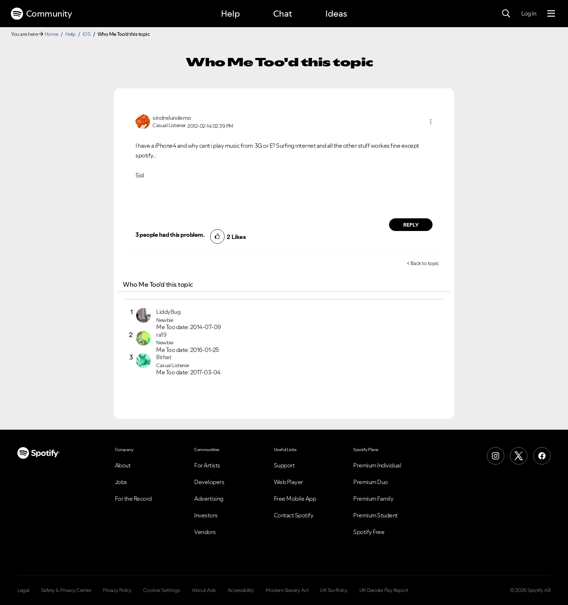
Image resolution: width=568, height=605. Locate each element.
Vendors (205, 532)
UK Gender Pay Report (383, 590)
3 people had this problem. (169, 235)
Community (41, 14)
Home (51, 34)
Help (230, 14)
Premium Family (373, 499)
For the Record (133, 499)
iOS (87, 34)
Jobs (121, 482)
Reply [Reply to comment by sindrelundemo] (411, 224)
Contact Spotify (294, 515)
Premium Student (375, 515)
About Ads (204, 590)
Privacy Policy (117, 590)
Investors (206, 515)
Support (284, 465)
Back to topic (424, 263)
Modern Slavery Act (287, 590)
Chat (282, 14)
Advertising (209, 499)
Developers (209, 482)
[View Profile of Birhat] (163, 357)
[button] (430, 121)
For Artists (207, 465)
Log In (528, 13)
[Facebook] (542, 456)
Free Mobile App (295, 499)
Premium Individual (377, 465)
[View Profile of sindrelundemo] (172, 118)
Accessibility (240, 590)
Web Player (288, 482)
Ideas (336, 14)
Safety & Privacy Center (66, 590)
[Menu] (551, 14)
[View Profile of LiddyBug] (168, 312)
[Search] (506, 13)
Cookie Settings (161, 590)
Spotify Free (368, 532)
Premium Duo (370, 482)
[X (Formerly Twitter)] (518, 456)
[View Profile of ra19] (161, 335)
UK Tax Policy (334, 590)
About (123, 465)
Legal (23, 590)
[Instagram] (495, 456)
